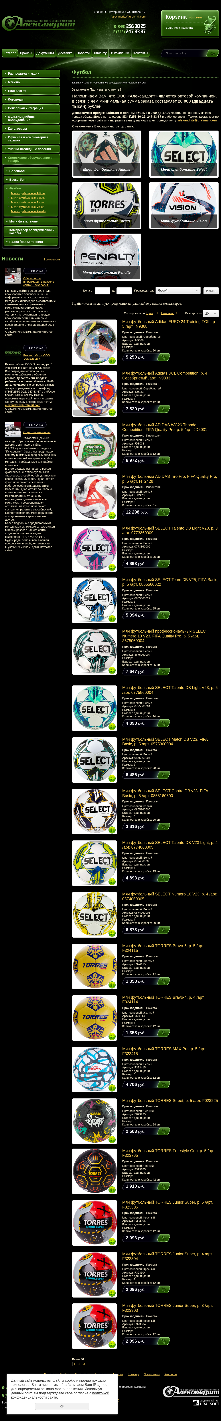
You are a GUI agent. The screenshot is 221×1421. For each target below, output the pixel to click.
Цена (86, 290)
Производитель (144, 290)
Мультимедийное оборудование (21, 118)
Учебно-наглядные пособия (29, 149)
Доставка (65, 53)
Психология (17, 91)
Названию (167, 313)
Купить (159, 357)
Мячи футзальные (23, 221)
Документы (45, 53)
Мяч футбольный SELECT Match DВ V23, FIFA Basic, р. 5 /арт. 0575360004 (164, 741)
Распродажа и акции (23, 73)
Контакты (140, 53)
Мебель (14, 82)
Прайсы (26, 53)
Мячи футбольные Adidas (28, 193)
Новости (83, 53)
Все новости (52, 259)
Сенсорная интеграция (25, 108)
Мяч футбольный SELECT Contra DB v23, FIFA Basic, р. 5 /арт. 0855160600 (165, 793)
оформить (196, 17)
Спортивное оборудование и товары (30, 159)
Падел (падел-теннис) (26, 241)
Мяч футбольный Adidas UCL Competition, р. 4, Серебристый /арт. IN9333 (165, 375)
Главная (76, 82)
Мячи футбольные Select (28, 197)
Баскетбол (17, 179)
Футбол (15, 188)
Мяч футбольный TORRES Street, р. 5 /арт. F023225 (170, 1100)
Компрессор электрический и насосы (32, 231)
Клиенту (100, 53)
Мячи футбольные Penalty (28, 211)
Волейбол (17, 171)
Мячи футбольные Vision (27, 206)
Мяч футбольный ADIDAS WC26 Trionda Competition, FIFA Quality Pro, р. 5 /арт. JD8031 (164, 427)
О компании (120, 53)
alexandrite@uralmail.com (129, 16)
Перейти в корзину (210, 25)
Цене (149, 313)
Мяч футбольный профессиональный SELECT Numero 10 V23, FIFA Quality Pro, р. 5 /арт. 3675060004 (165, 636)
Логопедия (16, 99)
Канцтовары (17, 128)
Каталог (10, 53)
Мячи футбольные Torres (28, 202)
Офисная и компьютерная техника (28, 138)
